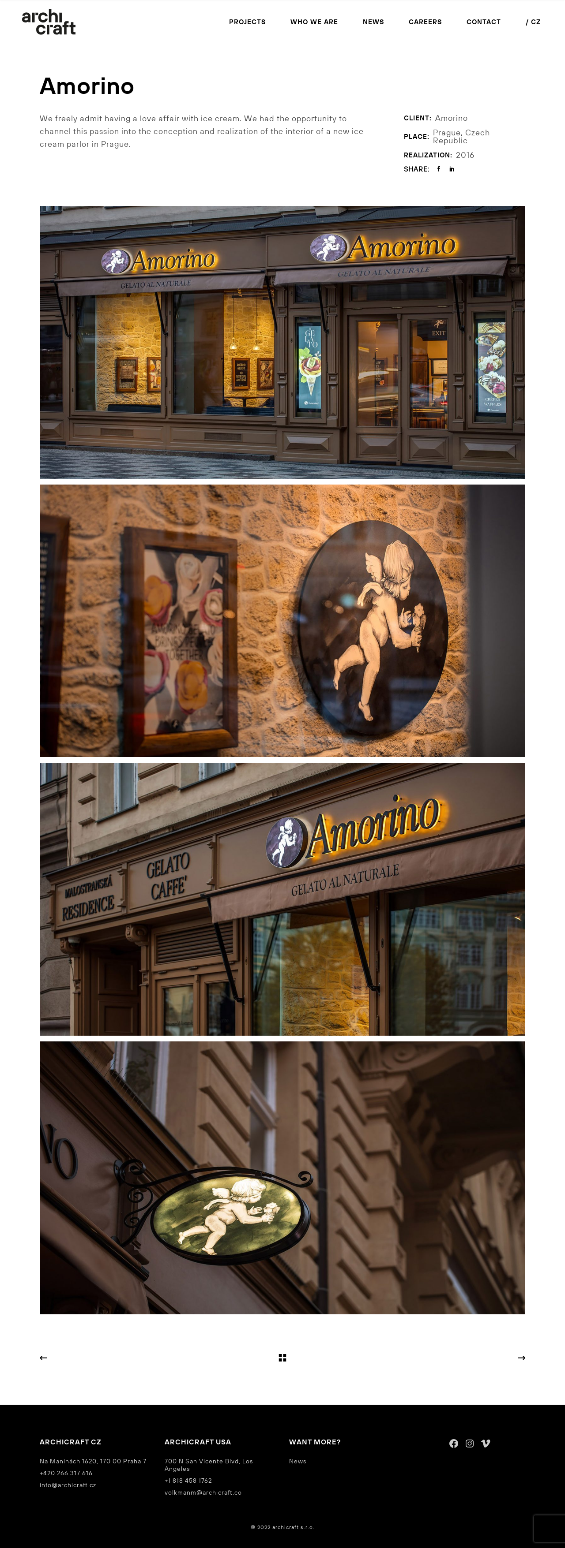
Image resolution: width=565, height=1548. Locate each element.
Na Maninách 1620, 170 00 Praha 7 (93, 1461)
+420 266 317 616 (66, 1473)
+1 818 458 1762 (188, 1481)
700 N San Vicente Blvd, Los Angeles (209, 1465)
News (297, 1461)
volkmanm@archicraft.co (203, 1492)
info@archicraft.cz (68, 1485)
